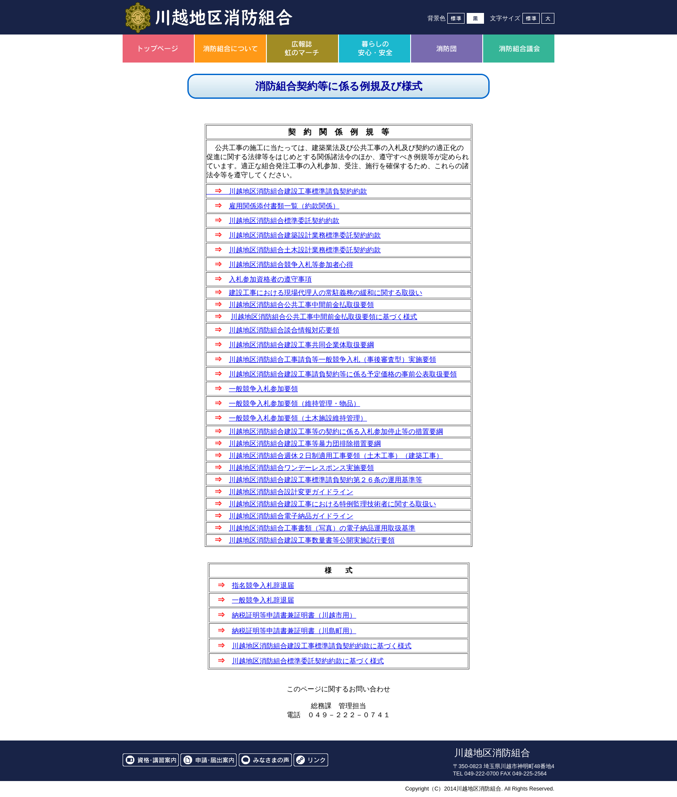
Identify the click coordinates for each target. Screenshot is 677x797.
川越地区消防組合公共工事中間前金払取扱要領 (301, 304)
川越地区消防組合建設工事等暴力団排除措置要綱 (305, 443)
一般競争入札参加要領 (263, 388)
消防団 (446, 49)
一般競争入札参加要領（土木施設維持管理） (298, 418)
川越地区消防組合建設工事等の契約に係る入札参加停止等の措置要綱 (336, 431)
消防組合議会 (518, 49)
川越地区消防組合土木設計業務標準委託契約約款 (305, 250)
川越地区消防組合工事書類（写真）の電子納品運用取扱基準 (322, 528)
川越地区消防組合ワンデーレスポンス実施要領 (301, 467)
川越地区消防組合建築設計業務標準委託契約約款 (305, 235)
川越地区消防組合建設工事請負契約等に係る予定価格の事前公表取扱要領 (343, 374)
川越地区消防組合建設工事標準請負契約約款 (286, 191)
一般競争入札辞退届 (263, 600)
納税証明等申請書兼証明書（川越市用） (294, 615)
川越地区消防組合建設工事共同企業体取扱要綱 (301, 344)
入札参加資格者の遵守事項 (270, 279)
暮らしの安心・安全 (374, 49)
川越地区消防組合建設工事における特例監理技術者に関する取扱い (332, 504)
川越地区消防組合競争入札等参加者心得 (291, 264)
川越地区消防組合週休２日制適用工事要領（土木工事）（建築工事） (336, 455)
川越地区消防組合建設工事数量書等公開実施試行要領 (312, 540)
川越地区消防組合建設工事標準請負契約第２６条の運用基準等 (325, 479)
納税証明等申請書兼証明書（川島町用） (294, 630)
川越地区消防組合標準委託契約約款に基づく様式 (308, 661)
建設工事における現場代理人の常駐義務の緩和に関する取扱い (325, 292)
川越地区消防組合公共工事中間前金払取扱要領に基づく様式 (324, 316)
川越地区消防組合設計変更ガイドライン (291, 492)
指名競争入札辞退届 (263, 585)
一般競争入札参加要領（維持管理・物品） (294, 403)
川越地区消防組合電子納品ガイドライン (291, 516)
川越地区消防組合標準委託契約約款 (284, 220)
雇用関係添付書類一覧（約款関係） (284, 206)
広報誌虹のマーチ (302, 49)
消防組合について (230, 49)
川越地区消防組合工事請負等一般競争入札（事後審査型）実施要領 (332, 359)
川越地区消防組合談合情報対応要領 (284, 330)
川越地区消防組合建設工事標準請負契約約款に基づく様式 (321, 646)
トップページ (158, 49)
